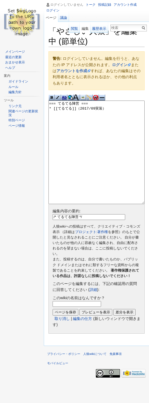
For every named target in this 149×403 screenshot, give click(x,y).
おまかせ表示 (15, 62)
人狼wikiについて (95, 374)
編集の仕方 (82, 339)
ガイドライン (18, 81)
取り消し (62, 339)
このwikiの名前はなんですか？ (79, 318)
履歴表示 (99, 29)
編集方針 (15, 92)
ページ (51, 18)
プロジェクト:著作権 (91, 252)
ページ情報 (16, 126)
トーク (91, 5)
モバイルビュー (57, 383)
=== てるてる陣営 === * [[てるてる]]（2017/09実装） (96, 163)
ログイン (119, 65)
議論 (63, 18)
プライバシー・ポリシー (63, 374)
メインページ (15, 52)
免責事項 (116, 374)
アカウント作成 (125, 5)
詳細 (93, 310)
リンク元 (15, 106)
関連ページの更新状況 (23, 113)
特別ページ (16, 120)
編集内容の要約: (67, 231)
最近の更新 (13, 57)
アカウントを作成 (71, 71)
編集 (85, 29)
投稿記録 (104, 5)
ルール (13, 87)
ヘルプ (10, 68)
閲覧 (74, 29)
